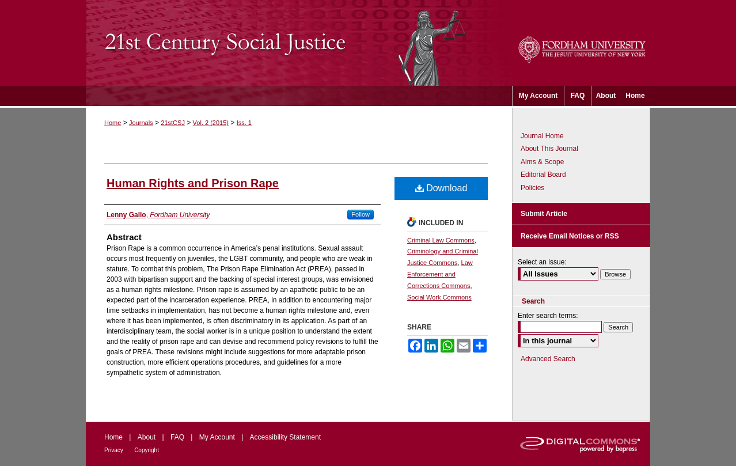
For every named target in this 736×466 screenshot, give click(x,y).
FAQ (177, 437)
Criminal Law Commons (441, 240)
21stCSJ (173, 122)
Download (441, 188)
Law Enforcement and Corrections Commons (440, 274)
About (146, 437)
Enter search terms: (548, 316)
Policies (532, 188)
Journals (141, 122)
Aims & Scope (542, 162)
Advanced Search (548, 359)
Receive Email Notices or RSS (570, 236)
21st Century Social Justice (299, 43)
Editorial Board (543, 175)
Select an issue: (542, 262)
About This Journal (549, 149)
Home (112, 122)
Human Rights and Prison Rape (193, 183)
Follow (360, 214)
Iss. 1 (244, 122)
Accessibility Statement (285, 437)
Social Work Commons (439, 297)
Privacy (113, 450)
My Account (217, 437)
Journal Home (542, 136)
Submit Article (544, 214)
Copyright (146, 450)
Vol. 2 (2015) (211, 122)
